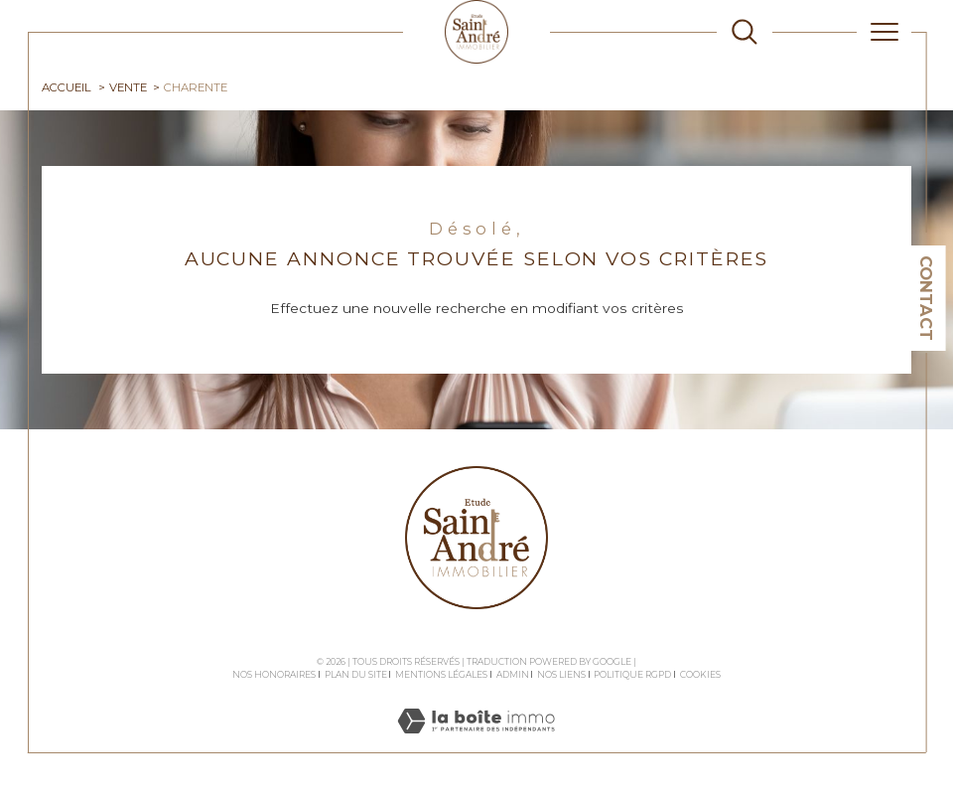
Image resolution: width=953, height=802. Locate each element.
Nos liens (561, 674)
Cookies (700, 675)
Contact (926, 298)
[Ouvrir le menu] (884, 32)
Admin (512, 674)
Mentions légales (441, 674)
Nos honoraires (274, 674)
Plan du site (356, 674)
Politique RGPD (632, 674)
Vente (128, 87)
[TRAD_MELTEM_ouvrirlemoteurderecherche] (744, 32)
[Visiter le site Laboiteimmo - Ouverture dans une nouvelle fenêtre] (476, 742)
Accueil (66, 87)
